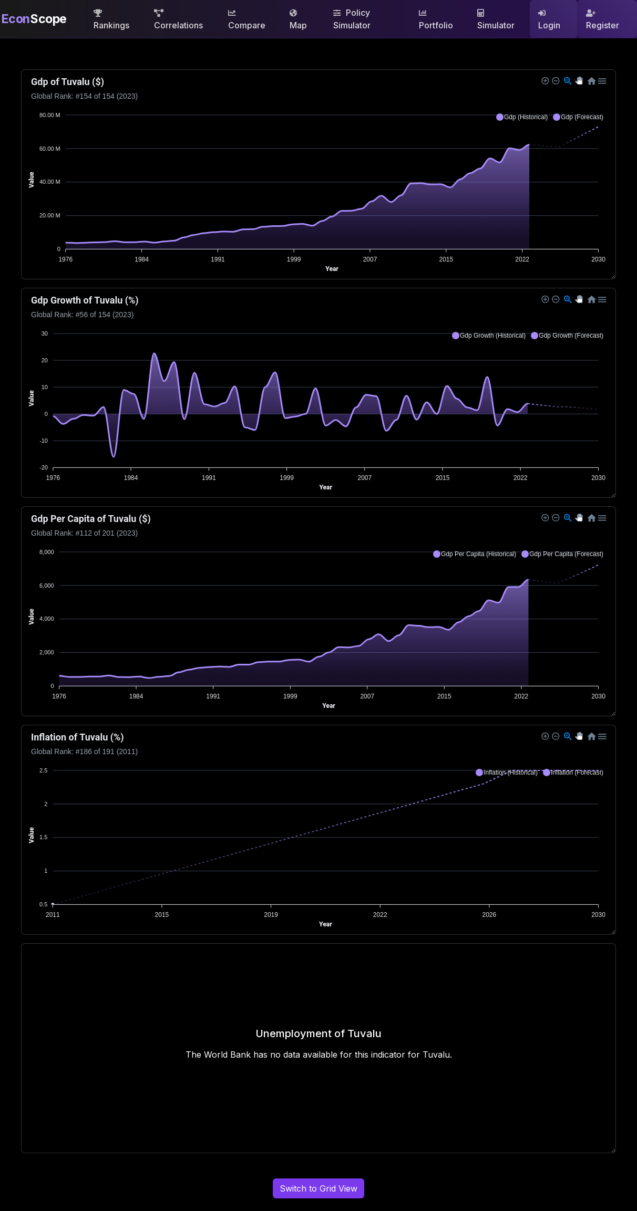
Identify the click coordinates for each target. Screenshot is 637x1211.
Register (602, 19)
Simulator (496, 19)
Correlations (178, 19)
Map (298, 19)
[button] (522, 117)
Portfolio (436, 19)
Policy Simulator (352, 18)
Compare (246, 19)
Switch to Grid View (318, 1188)
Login (549, 19)
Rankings (111, 19)
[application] (318, 174)
